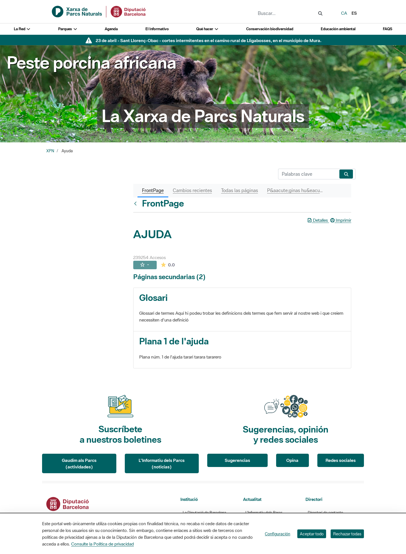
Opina (292, 460)
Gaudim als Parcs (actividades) (79, 463)
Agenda (111, 29)
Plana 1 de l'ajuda (174, 341)
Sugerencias (237, 460)
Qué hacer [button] (207, 29)
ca (344, 13)
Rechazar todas (347, 533)
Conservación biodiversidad (269, 29)
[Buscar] (307, 174)
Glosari (153, 297)
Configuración (277, 533)
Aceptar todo (312, 533)
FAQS (387, 29)
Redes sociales (341, 460)
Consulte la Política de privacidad (102, 544)
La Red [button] (22, 29)
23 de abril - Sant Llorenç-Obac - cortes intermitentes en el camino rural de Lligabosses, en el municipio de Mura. (208, 40)
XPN (50, 150)
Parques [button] (67, 29)
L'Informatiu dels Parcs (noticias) (162, 463)
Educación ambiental (338, 29)
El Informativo (157, 29)
